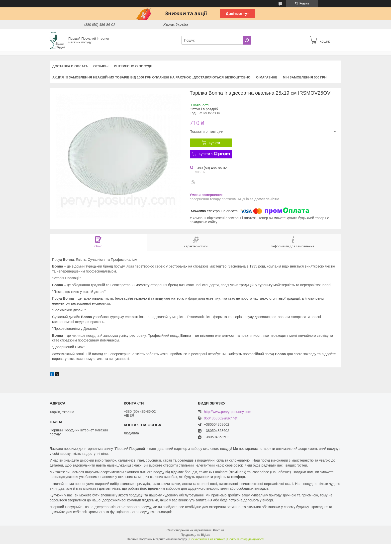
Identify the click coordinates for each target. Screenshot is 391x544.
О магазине (266, 77)
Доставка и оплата (70, 66)
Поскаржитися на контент (207, 539)
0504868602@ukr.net (220, 418)
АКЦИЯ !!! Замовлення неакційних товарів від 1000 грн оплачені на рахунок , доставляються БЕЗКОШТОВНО (151, 77)
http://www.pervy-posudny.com (227, 412)
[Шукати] (247, 40)
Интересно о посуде (133, 66)
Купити (214, 143)
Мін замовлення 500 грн (304, 77)
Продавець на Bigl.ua (195, 535)
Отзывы (100, 66)
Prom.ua (218, 530)
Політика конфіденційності (245, 539)
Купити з (214, 154)
